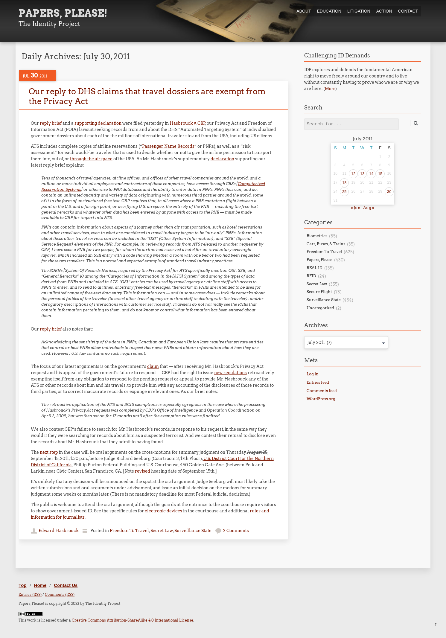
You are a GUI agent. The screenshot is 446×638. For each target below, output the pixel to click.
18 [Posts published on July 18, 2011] (344, 182)
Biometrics (317, 236)
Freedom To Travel (129, 530)
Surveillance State (192, 530)
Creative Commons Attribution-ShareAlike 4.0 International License (132, 620)
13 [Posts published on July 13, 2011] (362, 173)
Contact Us (65, 585)
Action (384, 11)
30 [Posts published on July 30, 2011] (389, 191)
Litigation (358, 11)
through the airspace (91, 158)
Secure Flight (319, 292)
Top (22, 585)
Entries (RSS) (30, 594)
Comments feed (322, 391)
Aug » (368, 207)
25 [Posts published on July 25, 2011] (344, 191)
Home (40, 585)
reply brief (51, 123)
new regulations (230, 372)
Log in (313, 374)
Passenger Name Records (168, 146)
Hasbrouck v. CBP (188, 123)
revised (142, 471)
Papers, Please (319, 260)
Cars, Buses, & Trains (326, 244)
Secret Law (161, 530)
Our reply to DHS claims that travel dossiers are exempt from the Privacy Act (147, 96)
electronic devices (163, 510)
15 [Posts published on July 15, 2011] (380, 173)
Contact (408, 11)
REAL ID (314, 268)
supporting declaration (97, 123)
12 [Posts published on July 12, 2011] (353, 173)
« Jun (355, 207)
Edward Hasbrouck (59, 530)
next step (49, 452)
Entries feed (318, 382)
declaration (222, 158)
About (303, 11)
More (330, 88)
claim (153, 366)
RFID (311, 276)
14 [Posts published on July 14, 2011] (371, 173)
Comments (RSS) (59, 594)
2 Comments (236, 530)
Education (329, 11)
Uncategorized (320, 308)
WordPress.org (321, 399)
